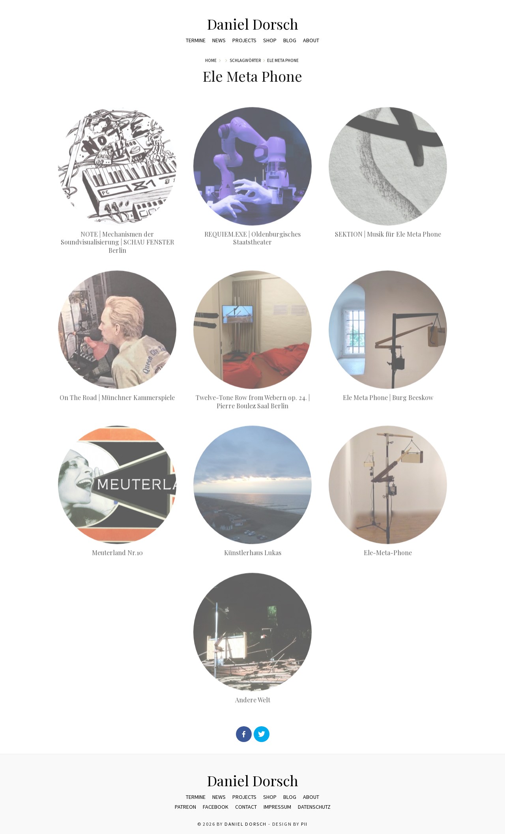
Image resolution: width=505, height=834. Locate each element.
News (219, 40)
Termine (196, 40)
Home (211, 60)
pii (304, 824)
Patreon (185, 806)
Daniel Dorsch (252, 23)
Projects (244, 40)
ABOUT (311, 40)
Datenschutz (314, 806)
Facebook (215, 806)
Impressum (277, 806)
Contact (246, 806)
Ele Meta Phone (283, 60)
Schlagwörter (245, 60)
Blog (289, 40)
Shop (270, 40)
